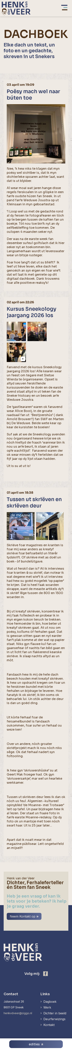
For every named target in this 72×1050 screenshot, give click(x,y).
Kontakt (49, 1025)
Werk (47, 1007)
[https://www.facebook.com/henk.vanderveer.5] (45, 973)
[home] (16, 8)
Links (45, 994)
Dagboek (49, 1002)
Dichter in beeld (54, 1013)
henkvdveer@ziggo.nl (18, 1013)
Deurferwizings (54, 1019)
